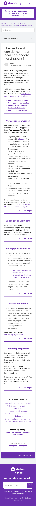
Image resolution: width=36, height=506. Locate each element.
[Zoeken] (18, 30)
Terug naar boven (25, 455)
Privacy (6, 498)
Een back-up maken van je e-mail (18, 403)
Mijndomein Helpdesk (8, 23)
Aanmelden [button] (28, 4)
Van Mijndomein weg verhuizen (22, 25)
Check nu (29, 485)
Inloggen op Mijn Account (18, 411)
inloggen (21, 139)
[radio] (13, 446)
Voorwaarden (15, 498)
